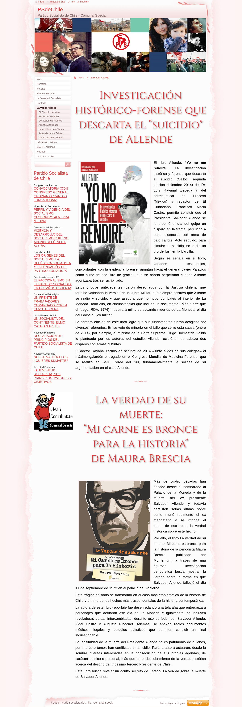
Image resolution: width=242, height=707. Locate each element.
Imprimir (84, 1)
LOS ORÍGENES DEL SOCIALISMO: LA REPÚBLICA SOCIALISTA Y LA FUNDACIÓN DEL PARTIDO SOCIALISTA (52, 263)
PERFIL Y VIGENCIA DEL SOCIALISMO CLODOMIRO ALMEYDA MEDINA (52, 215)
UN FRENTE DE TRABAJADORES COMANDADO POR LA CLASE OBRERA (50, 303)
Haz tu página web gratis (172, 703)
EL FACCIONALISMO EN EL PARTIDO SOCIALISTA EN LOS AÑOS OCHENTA (53, 284)
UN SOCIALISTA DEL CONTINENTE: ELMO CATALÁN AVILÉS (49, 322)
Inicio (81, 77)
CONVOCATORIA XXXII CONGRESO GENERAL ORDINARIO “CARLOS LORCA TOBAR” (51, 194)
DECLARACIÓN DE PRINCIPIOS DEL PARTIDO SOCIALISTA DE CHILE (53, 341)
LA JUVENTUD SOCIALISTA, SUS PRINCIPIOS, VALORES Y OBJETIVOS (53, 376)
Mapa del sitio (57, 1)
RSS (73, 1)
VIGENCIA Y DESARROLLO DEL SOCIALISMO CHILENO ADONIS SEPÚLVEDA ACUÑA (51, 238)
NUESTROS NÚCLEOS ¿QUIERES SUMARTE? (51, 359)
